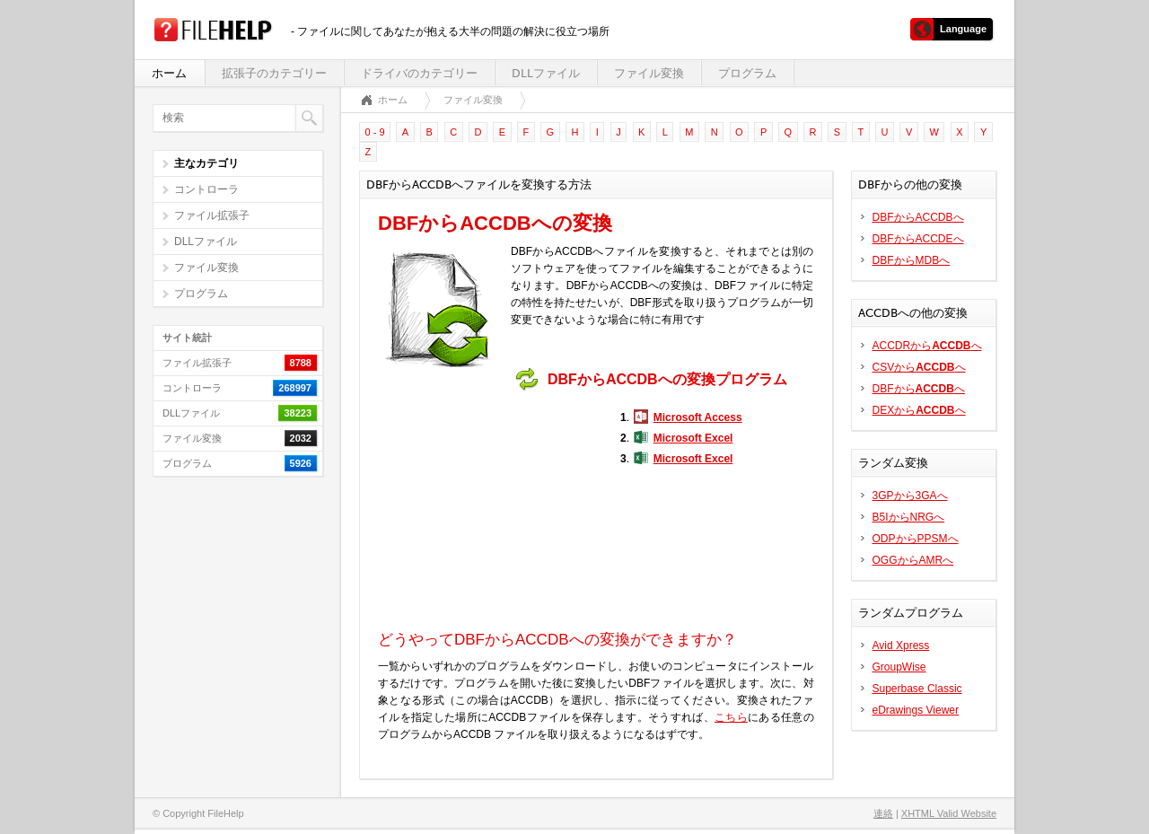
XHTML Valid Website (948, 813)
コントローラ (206, 189)
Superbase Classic (917, 688)
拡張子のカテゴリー (274, 73)
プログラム (747, 73)
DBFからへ (919, 388)
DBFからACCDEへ (918, 239)
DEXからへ (919, 410)
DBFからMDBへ (912, 260)
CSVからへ (919, 367)
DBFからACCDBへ (918, 217)
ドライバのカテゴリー (419, 73)
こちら (731, 717)
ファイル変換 (649, 73)
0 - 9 (375, 132)
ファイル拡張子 (212, 215)
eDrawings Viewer (916, 710)
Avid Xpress (901, 645)
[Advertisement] (490, 511)
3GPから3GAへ (910, 495)
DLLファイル (546, 73)
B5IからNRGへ (909, 517)
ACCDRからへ (927, 345)
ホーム (169, 73)
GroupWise (899, 667)
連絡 (883, 813)
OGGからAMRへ (913, 560)
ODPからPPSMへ (916, 538)
